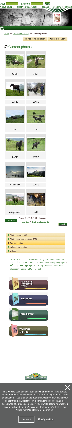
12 (45, 222)
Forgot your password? (26, 7)
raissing (48, 266)
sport (32, 268)
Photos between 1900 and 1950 (23, 239)
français (68, 7)
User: (3, 3)
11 (42, 222)
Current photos (16, 243)
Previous (11, 221)
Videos (13, 251)
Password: (25, 3)
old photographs (58, 262)
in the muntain (43, 262)
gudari (45, 259)
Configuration (46, 419)
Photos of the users (57, 39)
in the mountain (57, 259)
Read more (22, 410)
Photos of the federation (35, 39)
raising (40, 265)
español (45, 7)
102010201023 (16, 259)
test (39, 269)
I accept (26, 419)
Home (6, 34)
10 (40, 222)
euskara (57, 7)
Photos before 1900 (18, 235)
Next (63, 224)
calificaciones (35, 259)
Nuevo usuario (7, 7)
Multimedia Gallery (21, 34)
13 (48, 222)
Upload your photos (18, 247)
